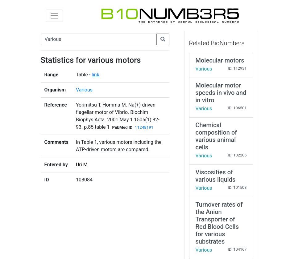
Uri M (82, 165)
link (95, 75)
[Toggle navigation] (54, 16)
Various (84, 90)
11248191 (144, 127)
